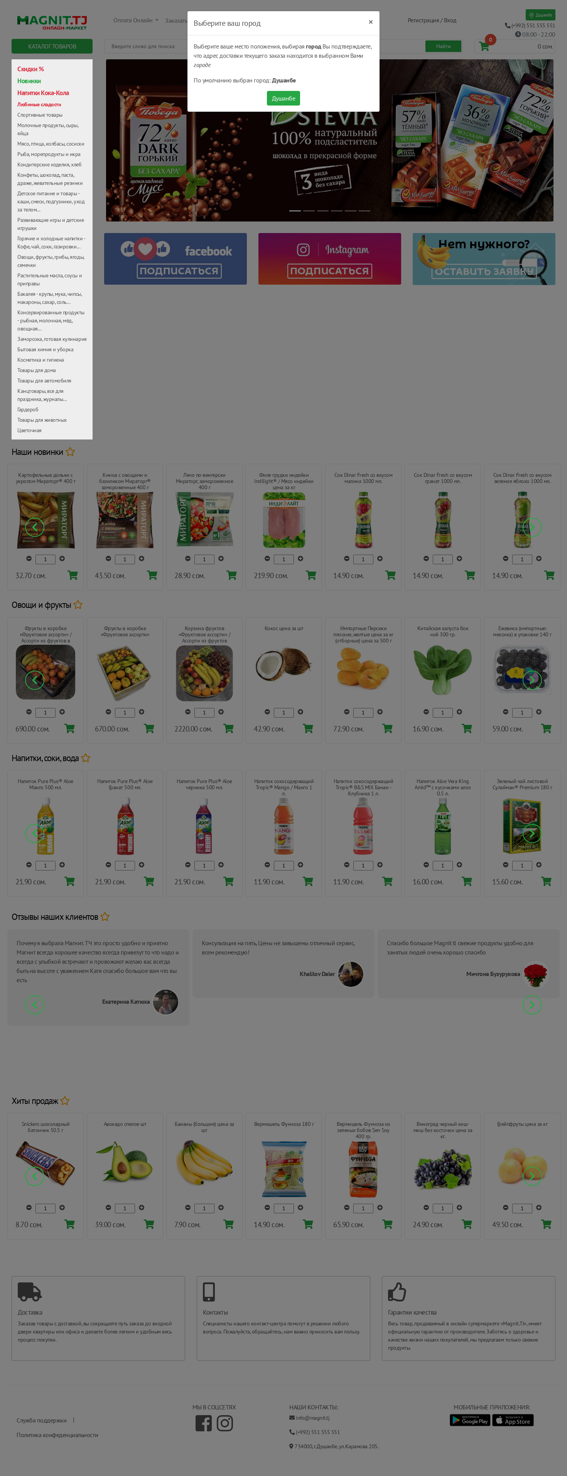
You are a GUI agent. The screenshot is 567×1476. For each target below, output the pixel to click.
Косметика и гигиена (40, 359)
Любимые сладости (39, 104)
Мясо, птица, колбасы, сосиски (50, 143)
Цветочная (29, 430)
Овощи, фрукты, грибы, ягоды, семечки (50, 260)
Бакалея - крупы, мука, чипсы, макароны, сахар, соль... (49, 297)
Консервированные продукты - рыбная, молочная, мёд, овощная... (50, 320)
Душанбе (283, 98)
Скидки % (30, 69)
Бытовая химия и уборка (45, 349)
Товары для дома (36, 370)
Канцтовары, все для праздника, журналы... (42, 395)
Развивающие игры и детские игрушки (50, 223)
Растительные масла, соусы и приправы (49, 279)
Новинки (29, 81)
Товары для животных (42, 419)
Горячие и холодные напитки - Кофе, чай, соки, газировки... (51, 242)
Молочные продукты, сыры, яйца (47, 129)
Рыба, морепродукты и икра (49, 154)
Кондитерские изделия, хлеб (49, 164)
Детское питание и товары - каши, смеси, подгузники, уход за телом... (50, 201)
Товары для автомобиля (44, 380)
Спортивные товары (39, 114)
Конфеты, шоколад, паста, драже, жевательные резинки (50, 178)
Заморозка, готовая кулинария (52, 338)
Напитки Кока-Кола (43, 93)
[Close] (371, 22)
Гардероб (27, 409)
